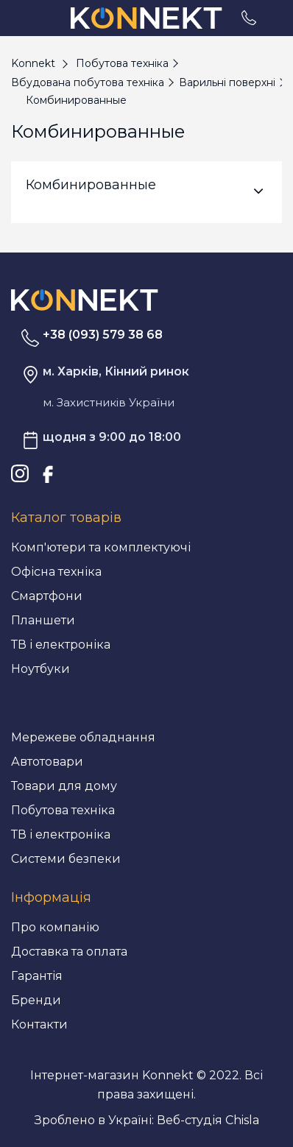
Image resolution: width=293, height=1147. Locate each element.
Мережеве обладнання (83, 737)
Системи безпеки (66, 859)
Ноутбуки (40, 669)
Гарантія (37, 976)
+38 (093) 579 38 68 (103, 335)
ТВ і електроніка (60, 645)
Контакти (39, 1024)
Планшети (43, 620)
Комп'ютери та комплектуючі (101, 547)
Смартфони (46, 596)
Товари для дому (64, 786)
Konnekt (33, 63)
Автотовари (47, 762)
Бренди (36, 1000)
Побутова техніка (63, 810)
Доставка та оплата (69, 952)
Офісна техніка (56, 572)
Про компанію (55, 927)
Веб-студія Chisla (208, 1120)
